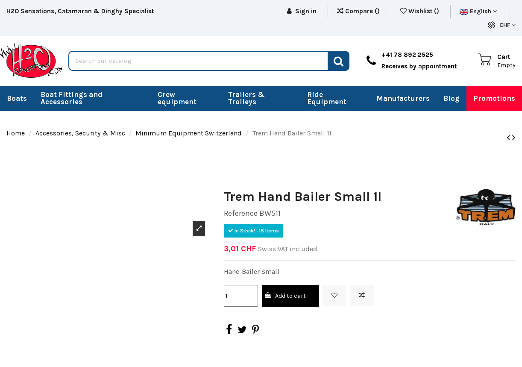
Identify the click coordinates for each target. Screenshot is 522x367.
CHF (507, 25)
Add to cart (284, 295)
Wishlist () (420, 11)
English (478, 11)
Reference (241, 213)
